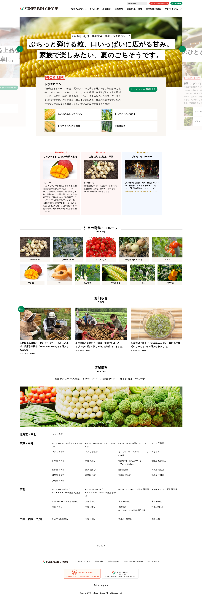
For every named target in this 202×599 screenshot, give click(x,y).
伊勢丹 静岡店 (58, 461)
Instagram (103, 585)
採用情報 (99, 561)
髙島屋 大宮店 (158, 470)
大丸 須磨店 (90, 507)
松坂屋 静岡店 (58, 470)
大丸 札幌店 (57, 434)
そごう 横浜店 (91, 452)
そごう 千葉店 (158, 443)
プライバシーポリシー (133, 561)
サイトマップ (153, 561)
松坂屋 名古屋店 (159, 461)
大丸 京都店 (90, 501)
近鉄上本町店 (157, 507)
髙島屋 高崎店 (58, 481)
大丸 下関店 (90, 519)
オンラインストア (173, 9)
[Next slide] (182, 49)
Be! (159, 3)
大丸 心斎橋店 (124, 501)
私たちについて (79, 9)
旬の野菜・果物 (134, 9)
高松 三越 (156, 519)
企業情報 (118, 9)
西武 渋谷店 (90, 470)
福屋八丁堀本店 (125, 519)
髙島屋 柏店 (90, 475)
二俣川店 (155, 452)
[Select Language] (137, 3)
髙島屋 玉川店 (158, 475)
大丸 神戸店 (157, 501)
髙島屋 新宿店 (58, 475)
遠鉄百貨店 (123, 470)
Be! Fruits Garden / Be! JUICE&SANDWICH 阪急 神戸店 (100, 492)
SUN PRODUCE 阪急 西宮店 (164, 489)
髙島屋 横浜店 (124, 475)
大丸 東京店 (90, 461)
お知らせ (94, 9)
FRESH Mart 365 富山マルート (132, 443)
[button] (96, 75)
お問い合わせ (113, 561)
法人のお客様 (176, 3)
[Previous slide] (19, 49)
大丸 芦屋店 (57, 507)
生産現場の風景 (153, 9)
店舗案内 (106, 9)
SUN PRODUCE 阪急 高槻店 (65, 501)
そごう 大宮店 (58, 452)
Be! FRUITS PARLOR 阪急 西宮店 (133, 489)
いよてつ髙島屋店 (60, 519)
